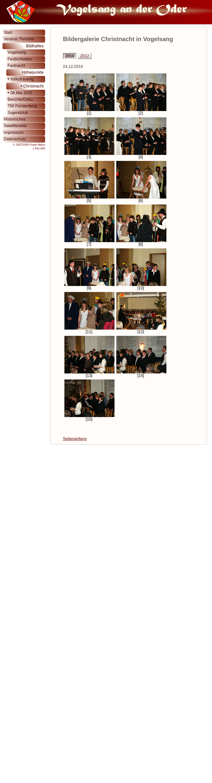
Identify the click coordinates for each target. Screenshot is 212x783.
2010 (69, 56)
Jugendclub (18, 113)
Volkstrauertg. (21, 78)
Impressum (14, 132)
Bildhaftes (35, 46)
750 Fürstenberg (22, 106)
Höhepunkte (33, 72)
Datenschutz (15, 139)
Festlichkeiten (20, 59)
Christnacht (32, 85)
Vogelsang (17, 52)
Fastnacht (16, 65)
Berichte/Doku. (21, 99)
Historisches (15, 119)
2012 (84, 56)
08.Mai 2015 (20, 92)
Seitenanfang (74, 439)
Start (8, 32)
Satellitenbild (15, 126)
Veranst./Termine (19, 39)
